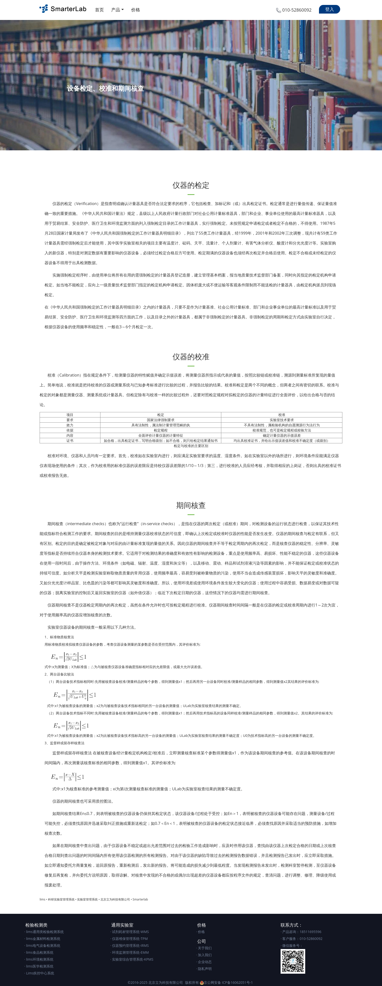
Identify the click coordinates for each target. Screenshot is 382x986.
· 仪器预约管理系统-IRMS (129, 945)
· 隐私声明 (204, 968)
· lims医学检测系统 (38, 966)
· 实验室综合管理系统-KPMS (131, 959)
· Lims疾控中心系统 (39, 973)
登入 (329, 9)
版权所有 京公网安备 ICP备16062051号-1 (219, 982)
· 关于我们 (204, 948)
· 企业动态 (204, 961)
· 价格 (200, 931)
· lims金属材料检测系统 (42, 938)
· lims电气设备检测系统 (42, 945)
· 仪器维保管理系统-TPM (129, 938)
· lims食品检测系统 (38, 952)
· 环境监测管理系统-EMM (129, 952)
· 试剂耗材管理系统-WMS (129, 931)
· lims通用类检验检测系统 (44, 931)
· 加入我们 (204, 954)
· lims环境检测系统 (38, 959)
